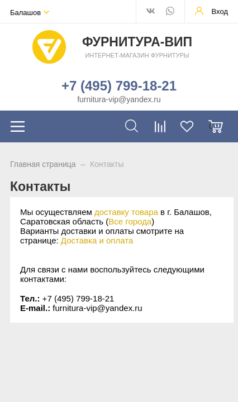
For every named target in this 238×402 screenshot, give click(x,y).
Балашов (25, 12)
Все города (129, 221)
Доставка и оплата (97, 240)
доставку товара (126, 212)
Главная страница (43, 164)
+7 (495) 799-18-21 (119, 85)
